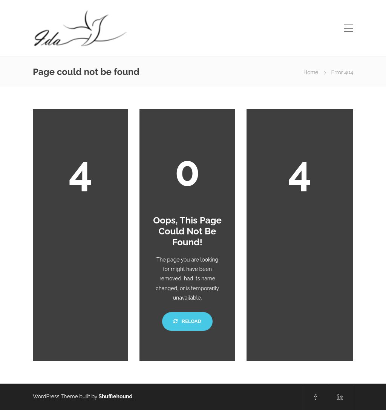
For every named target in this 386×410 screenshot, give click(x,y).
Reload (187, 321)
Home (311, 72)
